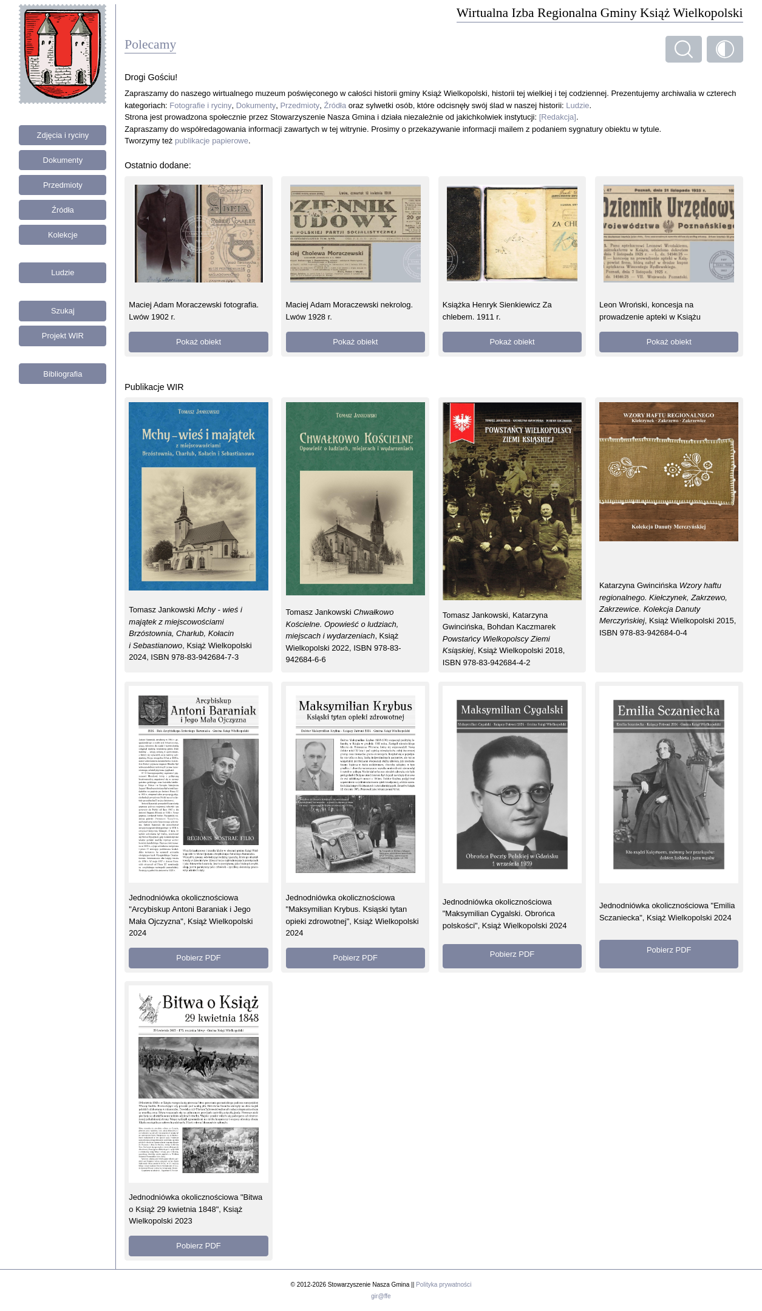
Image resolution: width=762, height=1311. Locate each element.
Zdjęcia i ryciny (63, 135)
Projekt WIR (63, 335)
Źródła (63, 209)
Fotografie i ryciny (200, 105)
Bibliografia (62, 373)
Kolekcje (63, 234)
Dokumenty (63, 160)
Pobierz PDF (198, 957)
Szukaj (63, 310)
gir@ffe (380, 1296)
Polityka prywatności (443, 1284)
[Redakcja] (557, 117)
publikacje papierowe (211, 140)
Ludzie (62, 272)
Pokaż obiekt (198, 341)
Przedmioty (63, 185)
